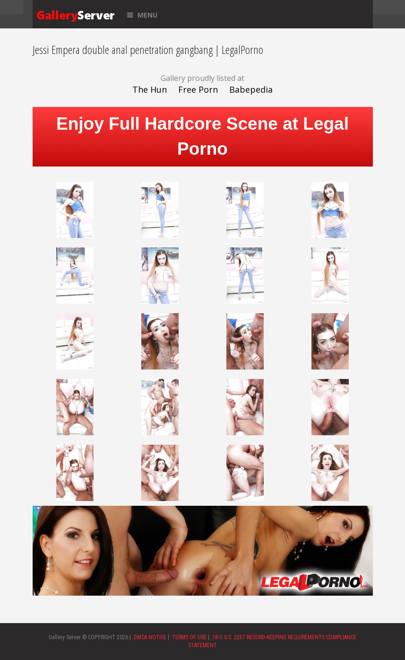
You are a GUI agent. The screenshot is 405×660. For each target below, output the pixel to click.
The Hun (149, 89)
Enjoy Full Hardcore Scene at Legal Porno (202, 136)
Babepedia (251, 89)
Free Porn (198, 89)
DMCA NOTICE (150, 637)
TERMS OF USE (189, 637)
